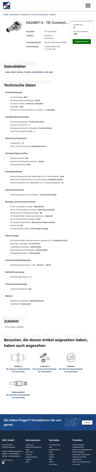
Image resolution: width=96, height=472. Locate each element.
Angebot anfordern (81, 41)
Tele (50, 447)
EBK (50, 459)
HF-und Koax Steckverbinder (39, 14)
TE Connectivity (25, 14)
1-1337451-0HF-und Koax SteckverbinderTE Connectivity (45, 369)
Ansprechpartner (32, 457)
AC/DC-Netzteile (78, 445)
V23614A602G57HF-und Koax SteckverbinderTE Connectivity (18, 395)
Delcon (51, 457)
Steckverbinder (14, 14)
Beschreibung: (32, 47)
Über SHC (29, 452)
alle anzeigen (53, 464)
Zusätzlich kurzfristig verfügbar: (84, 31)
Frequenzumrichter (79, 457)
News (28, 450)
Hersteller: (30, 32)
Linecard (29, 454)
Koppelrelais (77, 459)
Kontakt (87, 422)
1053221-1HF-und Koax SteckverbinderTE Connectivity (18, 369)
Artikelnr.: (30, 36)
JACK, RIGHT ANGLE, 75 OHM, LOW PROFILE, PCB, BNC (29, 72)
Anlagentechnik (78, 447)
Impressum (30, 445)
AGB (27, 462)
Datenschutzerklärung (33, 447)
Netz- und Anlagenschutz (81, 462)
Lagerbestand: (78, 24)
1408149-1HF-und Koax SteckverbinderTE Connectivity (71, 369)
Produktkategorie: (33, 42)
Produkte (5, 14)
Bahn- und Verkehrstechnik (82, 450)
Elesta (51, 462)
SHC (50, 452)
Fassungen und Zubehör (81, 454)
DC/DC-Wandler (78, 452)
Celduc (51, 454)
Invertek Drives (54, 450)
